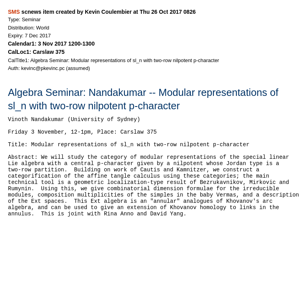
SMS (14, 12)
